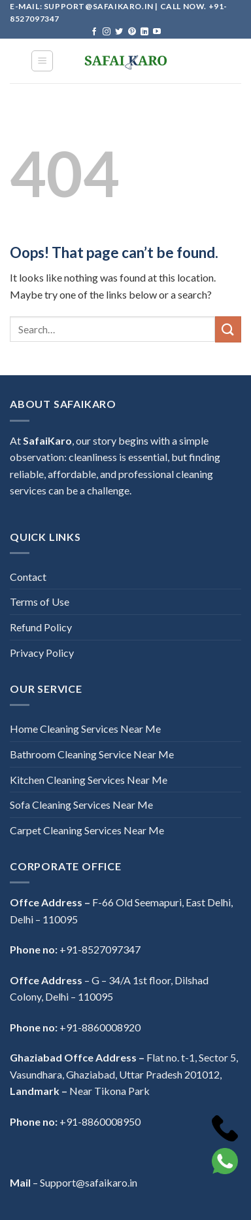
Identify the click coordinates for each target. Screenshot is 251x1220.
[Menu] (42, 60)
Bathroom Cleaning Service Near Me (92, 754)
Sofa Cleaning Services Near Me (81, 804)
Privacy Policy (42, 652)
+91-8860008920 (100, 1027)
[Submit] (228, 329)
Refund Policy (41, 627)
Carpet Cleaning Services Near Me (87, 830)
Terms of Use (39, 601)
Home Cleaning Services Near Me (85, 728)
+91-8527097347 (100, 949)
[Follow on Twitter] (119, 32)
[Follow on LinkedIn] (144, 32)
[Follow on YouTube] (157, 32)
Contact (28, 576)
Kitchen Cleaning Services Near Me (88, 779)
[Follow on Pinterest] (132, 32)
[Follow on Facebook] (94, 32)
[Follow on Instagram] (106, 32)
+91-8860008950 (100, 1121)
